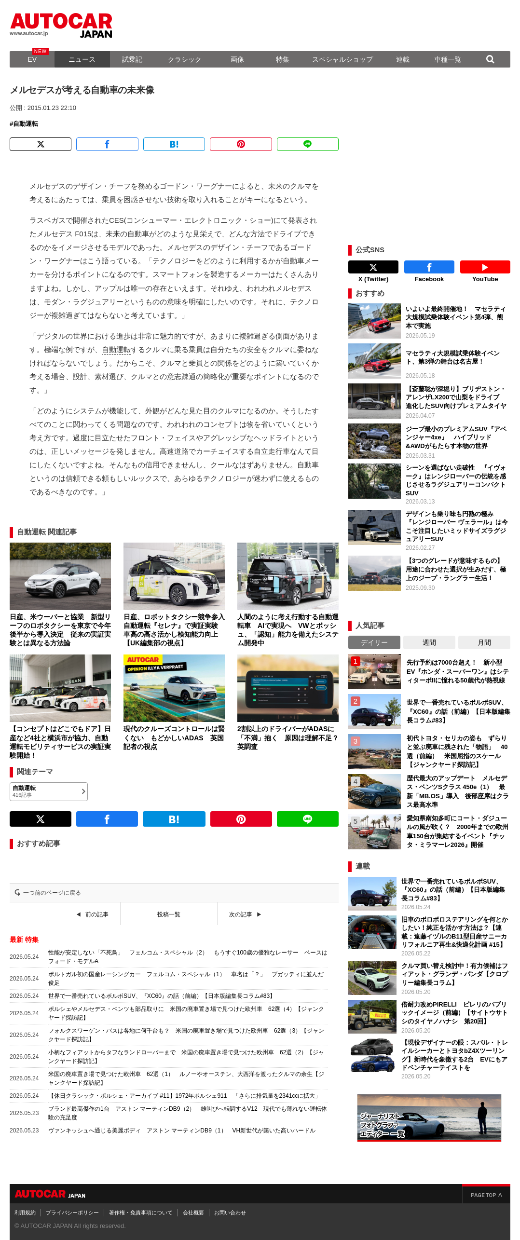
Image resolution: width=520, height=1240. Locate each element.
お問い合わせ (230, 1212)
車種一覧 (447, 59)
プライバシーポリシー (72, 1212)
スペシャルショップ (342, 59)
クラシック (185, 59)
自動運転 (25, 124)
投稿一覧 (168, 914)
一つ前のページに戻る (52, 892)
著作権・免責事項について (141, 1212)
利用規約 (25, 1212)
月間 (484, 642)
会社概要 (193, 1212)
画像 (237, 59)
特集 (282, 59)
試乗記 (132, 59)
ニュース (82, 59)
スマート (166, 274)
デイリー (374, 642)
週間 (429, 642)
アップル (109, 288)
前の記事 (97, 914)
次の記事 (240, 914)
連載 (403, 59)
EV (32, 59)
